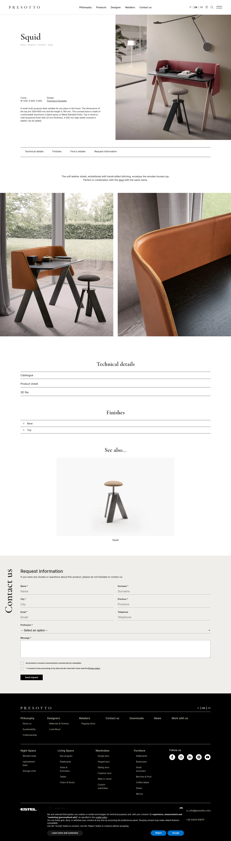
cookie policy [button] (101, 817)
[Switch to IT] (191, 7)
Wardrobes (102, 750)
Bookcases (141, 761)
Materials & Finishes (59, 723)
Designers (53, 718)
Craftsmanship (30, 735)
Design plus (103, 756)
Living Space (66, 750)
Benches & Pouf (144, 776)
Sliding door (103, 767)
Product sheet (29, 383)
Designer (116, 7)
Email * (24, 612)
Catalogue (26, 375)
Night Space (28, 750)
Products (101, 7)
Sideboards (65, 761)
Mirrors (139, 794)
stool (121, 179)
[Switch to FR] (201, 7)
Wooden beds (29, 756)
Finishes (57, 151)
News (157, 718)
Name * (24, 586)
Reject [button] (158, 833)
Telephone (123, 612)
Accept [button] (175, 833)
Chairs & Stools (67, 782)
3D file (24, 392)
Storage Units (29, 771)
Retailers (130, 7)
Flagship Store (88, 723)
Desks (139, 788)
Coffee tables (142, 782)
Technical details (34, 151)
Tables (63, 776)
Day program (66, 756)
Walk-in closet (104, 779)
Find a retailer (78, 151)
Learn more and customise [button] (65, 833)
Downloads (137, 718)
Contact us (146, 7)
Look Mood (54, 729)
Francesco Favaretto (57, 101)
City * (23, 599)
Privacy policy (94, 668)
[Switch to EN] (195, 7)
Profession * (26, 625)
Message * (25, 638)
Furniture (41, 45)
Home (22, 45)
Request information (105, 151)
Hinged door (104, 761)
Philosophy (85, 7)
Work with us (179, 718)
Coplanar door (105, 773)
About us (27, 723)
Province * (123, 599)
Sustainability (29, 729)
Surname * (123, 586)
